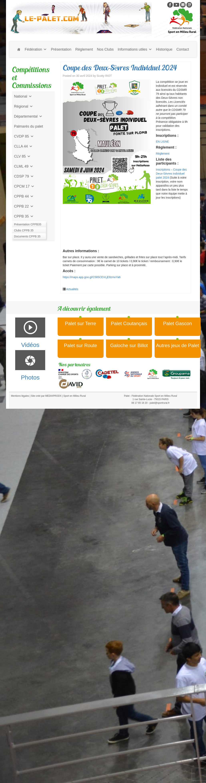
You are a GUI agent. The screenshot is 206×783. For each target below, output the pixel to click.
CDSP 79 (24, 176)
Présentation (61, 49)
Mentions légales (20, 395)
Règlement (84, 49)
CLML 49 (23, 166)
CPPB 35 (24, 216)
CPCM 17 (24, 186)
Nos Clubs (105, 49)
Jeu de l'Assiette (27, 226)
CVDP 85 (24, 136)
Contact (182, 49)
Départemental (28, 116)
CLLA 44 (23, 146)
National (23, 96)
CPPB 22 (24, 206)
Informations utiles (135, 49)
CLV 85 (22, 156)
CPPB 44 (24, 196)
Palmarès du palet (28, 126)
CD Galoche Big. (27, 236)
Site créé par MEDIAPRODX (46, 395)
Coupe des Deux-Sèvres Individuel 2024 (120, 67)
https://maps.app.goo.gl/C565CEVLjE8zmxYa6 (92, 277)
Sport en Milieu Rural (74, 395)
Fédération (36, 49)
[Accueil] (19, 49)
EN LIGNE (162, 141)
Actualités (72, 289)
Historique (164, 49)
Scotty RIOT (104, 75)
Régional (23, 106)
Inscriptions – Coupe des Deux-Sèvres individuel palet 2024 (171, 173)
